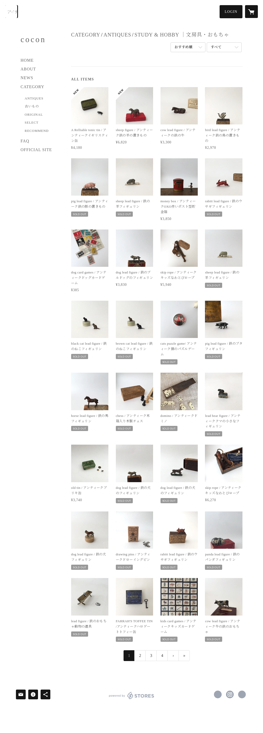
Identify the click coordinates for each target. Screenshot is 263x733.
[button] (231, 11)
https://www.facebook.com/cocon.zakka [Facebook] (218, 694)
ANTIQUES (34, 98)
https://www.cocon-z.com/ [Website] (242, 694)
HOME (27, 60)
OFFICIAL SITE (36, 150)
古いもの (32, 106)
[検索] (11, 11)
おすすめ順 (183, 47)
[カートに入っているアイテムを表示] (251, 11)
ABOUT (28, 69)
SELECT (32, 122)
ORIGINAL (34, 114)
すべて (216, 47)
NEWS (27, 78)
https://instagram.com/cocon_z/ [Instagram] (230, 694)
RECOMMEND (37, 131)
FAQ (25, 141)
